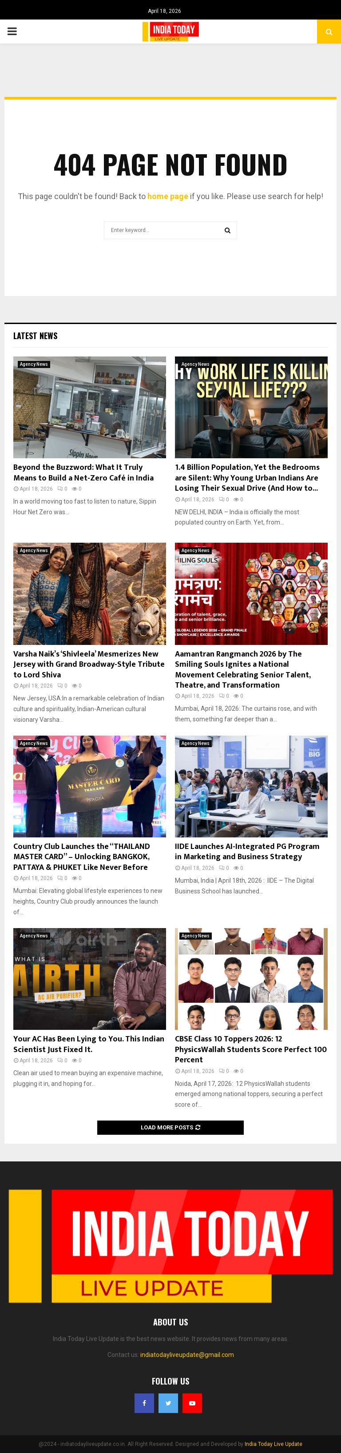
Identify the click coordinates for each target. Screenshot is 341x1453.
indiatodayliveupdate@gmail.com (187, 1354)
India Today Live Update (273, 1444)
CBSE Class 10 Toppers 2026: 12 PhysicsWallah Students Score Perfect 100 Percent (251, 1050)
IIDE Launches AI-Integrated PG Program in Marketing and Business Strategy (247, 852)
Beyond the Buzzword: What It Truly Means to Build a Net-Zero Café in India (83, 472)
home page (167, 196)
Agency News (34, 364)
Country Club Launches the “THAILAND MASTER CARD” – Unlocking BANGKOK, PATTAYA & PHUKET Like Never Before (81, 857)
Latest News (35, 335)
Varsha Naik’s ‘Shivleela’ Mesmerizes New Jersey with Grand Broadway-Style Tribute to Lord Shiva (89, 665)
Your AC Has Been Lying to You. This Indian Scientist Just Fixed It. (88, 1044)
